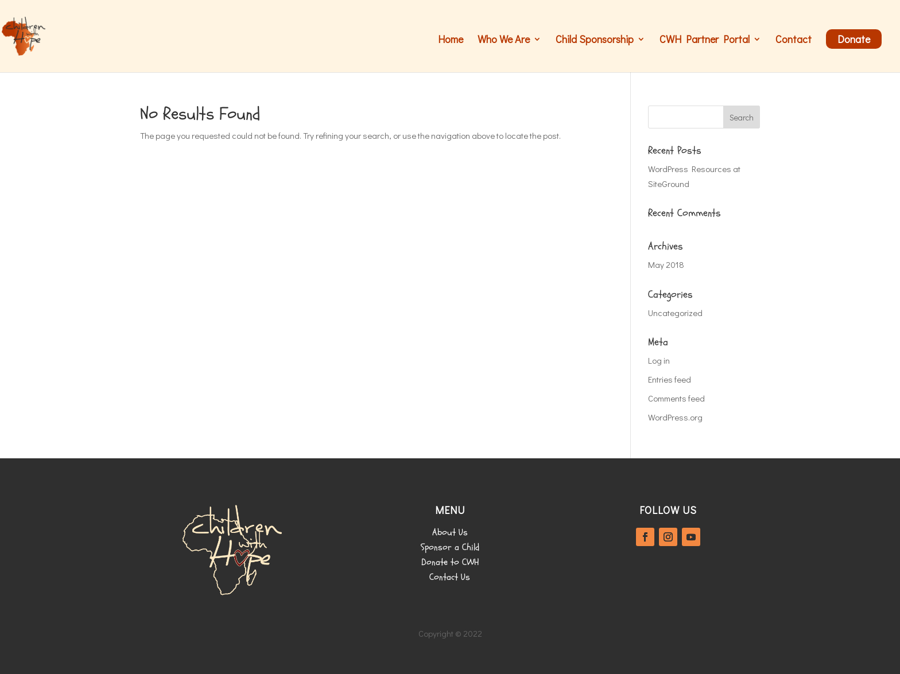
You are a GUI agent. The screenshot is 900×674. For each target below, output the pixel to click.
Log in (659, 360)
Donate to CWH (450, 562)
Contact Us (449, 577)
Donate (853, 39)
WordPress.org (675, 417)
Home (450, 40)
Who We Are (504, 40)
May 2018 (666, 264)
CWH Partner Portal (705, 40)
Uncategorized (675, 312)
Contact (793, 40)
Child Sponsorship (595, 40)
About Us (450, 532)
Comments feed (676, 398)
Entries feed (669, 379)
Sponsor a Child (450, 547)
